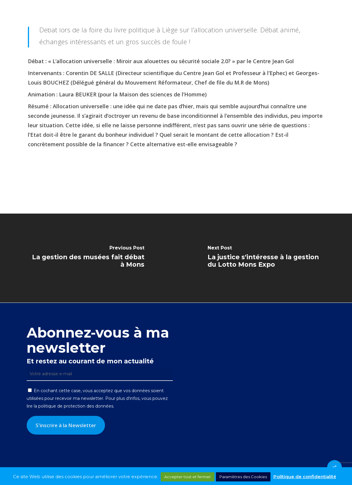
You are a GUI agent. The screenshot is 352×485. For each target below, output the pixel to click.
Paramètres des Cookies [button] (243, 476)
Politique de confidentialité (304, 476)
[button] (340, 19)
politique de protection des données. (76, 406)
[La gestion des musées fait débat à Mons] (88, 258)
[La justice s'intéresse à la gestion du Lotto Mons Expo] (264, 258)
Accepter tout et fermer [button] (187, 476)
